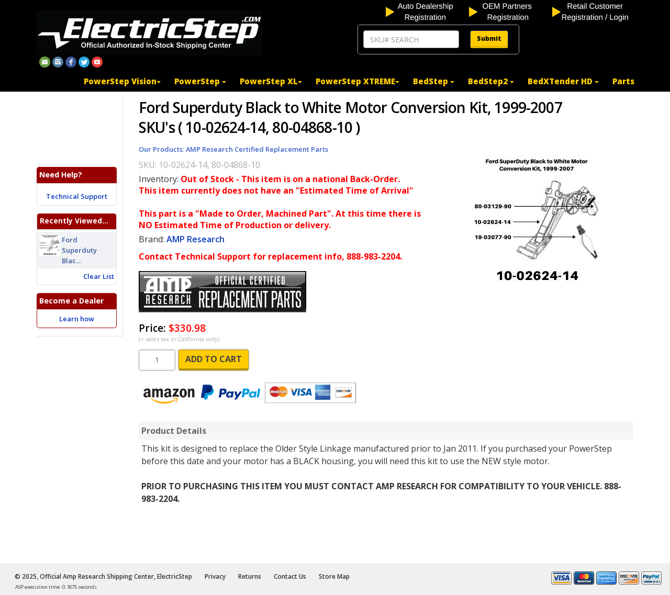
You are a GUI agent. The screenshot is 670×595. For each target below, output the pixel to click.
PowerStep (200, 81)
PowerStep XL (271, 81)
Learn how (76, 318)
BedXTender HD (563, 81)
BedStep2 (491, 81)
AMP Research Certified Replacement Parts (257, 149)
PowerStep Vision (122, 81)
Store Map (334, 576)
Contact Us (290, 576)
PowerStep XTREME (357, 81)
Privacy (215, 576)
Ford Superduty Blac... (79, 250)
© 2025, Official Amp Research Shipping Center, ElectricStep (103, 576)
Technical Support (76, 196)
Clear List (98, 276)
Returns (249, 576)
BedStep (433, 81)
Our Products (161, 149)
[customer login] (592, 11)
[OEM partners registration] (509, 11)
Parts (623, 81)
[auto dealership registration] (426, 11)
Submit (489, 38)
